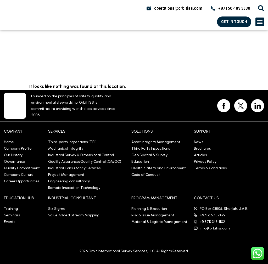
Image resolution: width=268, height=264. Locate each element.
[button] (259, 22)
